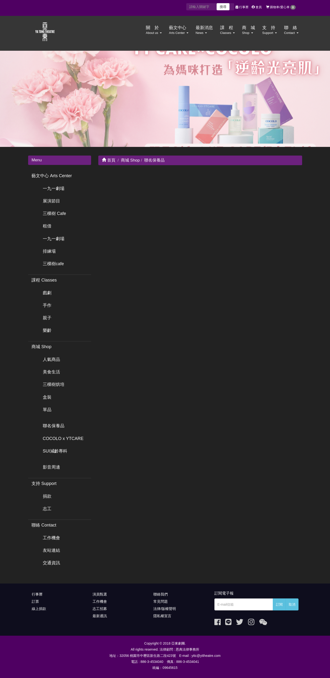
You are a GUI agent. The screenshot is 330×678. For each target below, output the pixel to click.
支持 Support (43, 483)
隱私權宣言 (162, 616)
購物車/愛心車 (281, 7)
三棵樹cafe (53, 263)
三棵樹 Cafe (54, 213)
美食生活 (51, 372)
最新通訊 (100, 616)
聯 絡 (291, 30)
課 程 (227, 30)
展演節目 (51, 201)
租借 (47, 226)
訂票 (35, 601)
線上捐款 (39, 609)
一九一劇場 (53, 188)
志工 (47, 508)
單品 (47, 409)
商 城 (248, 30)
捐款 (47, 496)
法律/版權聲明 (164, 609)
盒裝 (47, 397)
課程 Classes (44, 280)
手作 (47, 305)
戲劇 (47, 292)
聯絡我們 (160, 594)
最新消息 (204, 30)
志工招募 (100, 609)
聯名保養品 (53, 425)
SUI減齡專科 (55, 451)
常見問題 (160, 601)
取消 (292, 604)
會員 (257, 7)
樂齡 (47, 330)
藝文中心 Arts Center (51, 175)
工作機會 (51, 537)
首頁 (108, 160)
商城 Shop (41, 346)
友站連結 (51, 550)
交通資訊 (51, 562)
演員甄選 (100, 594)
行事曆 (242, 7)
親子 (47, 317)
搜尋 (223, 7)
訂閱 (279, 604)
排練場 (49, 251)
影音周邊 (51, 467)
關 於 (154, 30)
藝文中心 (178, 30)
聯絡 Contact (43, 525)
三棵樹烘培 (53, 384)
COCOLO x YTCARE (63, 438)
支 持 (269, 30)
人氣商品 (51, 359)
